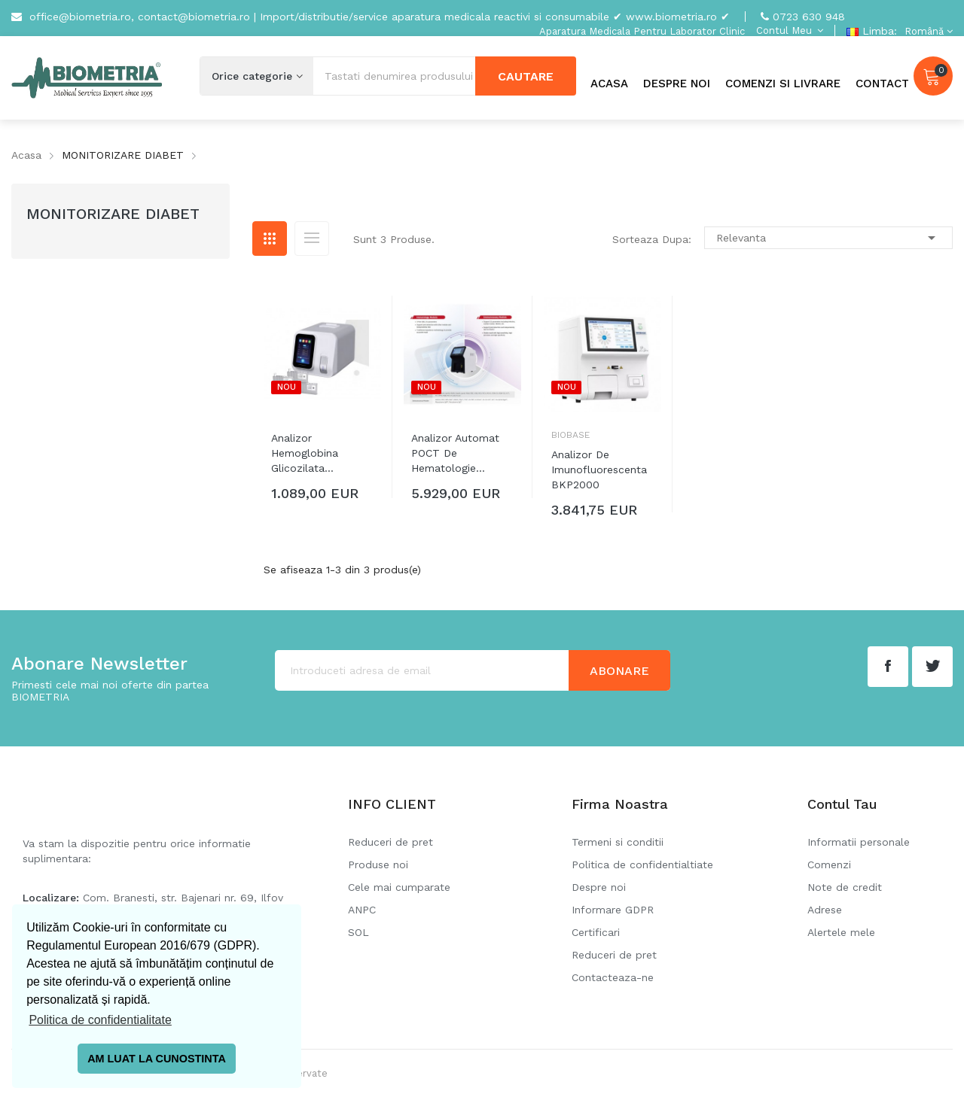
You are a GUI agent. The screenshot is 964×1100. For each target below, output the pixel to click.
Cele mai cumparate (399, 887)
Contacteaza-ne (613, 977)
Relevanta (828, 238)
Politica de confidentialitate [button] (100, 1019)
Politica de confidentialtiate (642, 864)
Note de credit (844, 887)
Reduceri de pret (390, 842)
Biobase (570, 435)
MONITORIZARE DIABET (113, 213)
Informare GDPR (613, 910)
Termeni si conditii (618, 842)
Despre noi (599, 887)
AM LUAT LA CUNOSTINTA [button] (156, 1059)
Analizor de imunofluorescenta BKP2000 (599, 469)
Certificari (596, 932)
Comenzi (829, 864)
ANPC (362, 910)
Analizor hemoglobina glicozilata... (304, 453)
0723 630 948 (809, 17)
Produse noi (378, 864)
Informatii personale (858, 842)
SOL (358, 932)
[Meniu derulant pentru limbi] (927, 31)
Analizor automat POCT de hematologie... (455, 453)
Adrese (824, 910)
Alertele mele (841, 932)
